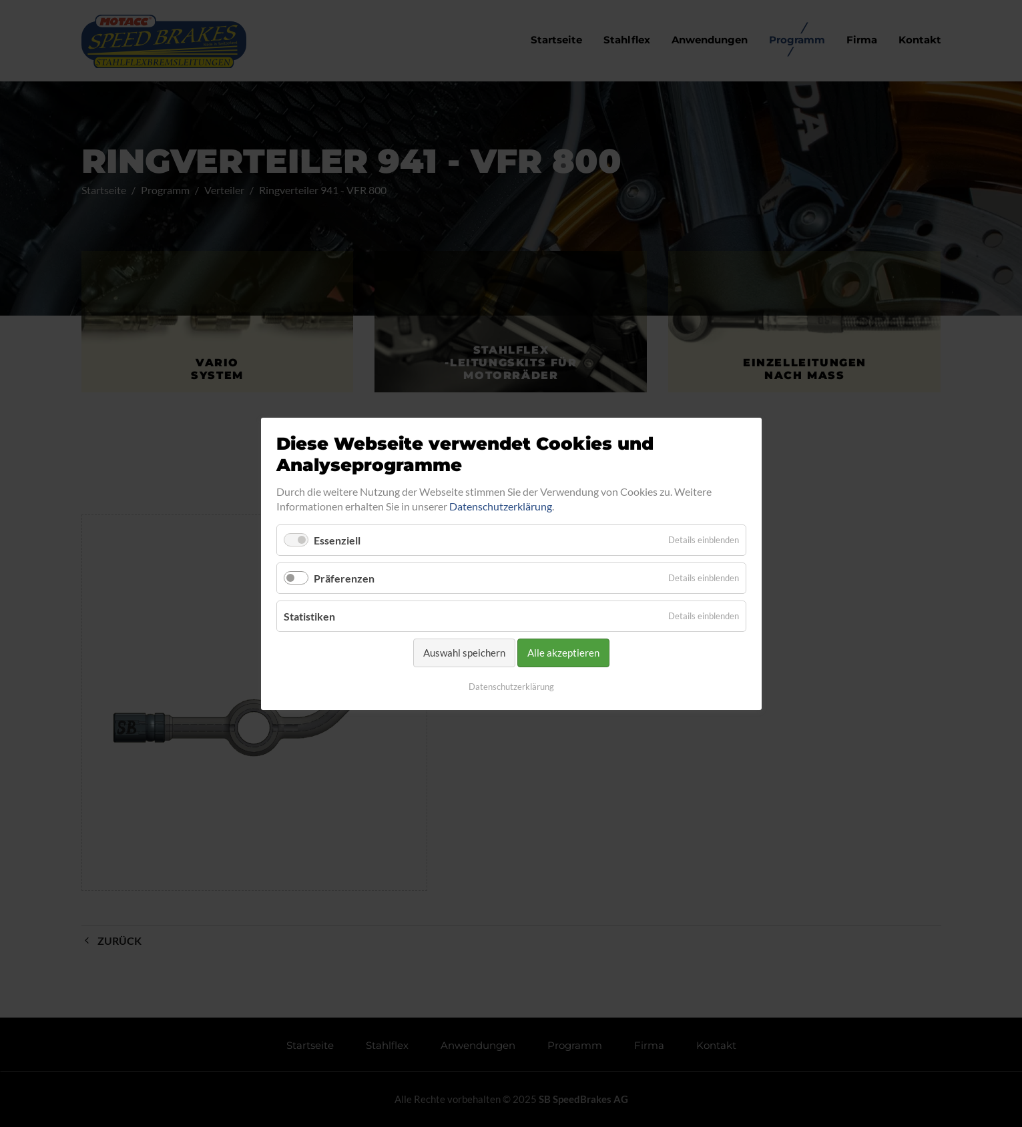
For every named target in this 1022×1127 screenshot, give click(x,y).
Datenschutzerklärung (500, 506)
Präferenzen (344, 578)
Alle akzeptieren (563, 653)
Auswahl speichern (464, 653)
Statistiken (309, 616)
